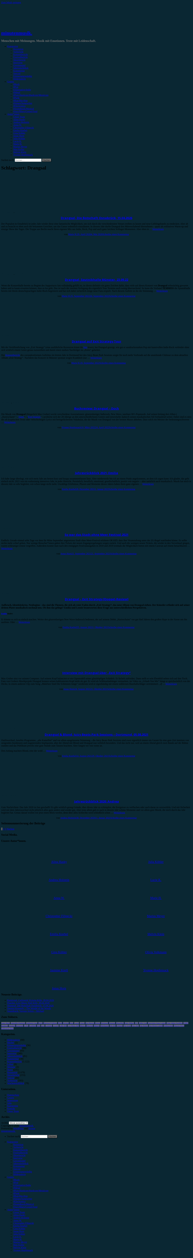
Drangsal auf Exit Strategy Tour (96, 341)
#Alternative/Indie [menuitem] (22, 1185)
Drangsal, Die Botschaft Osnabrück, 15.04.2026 (96, 218)
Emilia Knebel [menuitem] (20, 1226)
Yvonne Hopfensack (23, 154)
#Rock (16, 84)
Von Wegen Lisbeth (156, 1026)
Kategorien (12, 46)
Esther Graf (143, 1023)
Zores (21, 417)
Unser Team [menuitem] (19, 1212)
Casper (76, 1023)
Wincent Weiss (179, 1026)
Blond (60, 1023)
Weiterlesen (158, 229)
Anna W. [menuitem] (17, 1220)
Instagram (19, 1026)
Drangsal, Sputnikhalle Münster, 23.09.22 (96, 280)
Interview (17, 62)
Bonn (71, 1023)
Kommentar (19, 70)
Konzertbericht (20, 54)
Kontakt (11, 1108)
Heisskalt (12, 1026)
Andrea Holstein (21, 122)
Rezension (18, 49)
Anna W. (17, 125)
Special (16, 73)
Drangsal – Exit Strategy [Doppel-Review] (96, 599)
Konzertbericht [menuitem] (20, 1150)
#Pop (15, 87)
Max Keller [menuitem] (18, 1245)
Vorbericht (18, 51)
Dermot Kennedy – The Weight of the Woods (29, 1008)
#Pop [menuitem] (15, 1182)
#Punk (16, 98)
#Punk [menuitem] (16, 1193)
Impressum (12, 1100)
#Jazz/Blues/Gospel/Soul (25, 111)
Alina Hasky (19, 119)
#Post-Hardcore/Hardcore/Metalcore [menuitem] (31, 1190)
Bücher (10, 1042)
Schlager (119, 1026)
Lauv (43, 1026)
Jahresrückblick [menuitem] (20, 1163)
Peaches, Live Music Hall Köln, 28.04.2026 (28, 1003)
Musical (83, 1026)
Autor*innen (13, 114)
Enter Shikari (129, 1023)
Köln (38, 1026)
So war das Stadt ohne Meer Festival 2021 (96, 535)
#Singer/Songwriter (22, 103)
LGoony (56, 1026)
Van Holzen (144, 1026)
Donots (97, 1023)
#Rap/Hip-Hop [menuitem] (20, 1196)
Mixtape (11, 1067)
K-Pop (26, 1026)
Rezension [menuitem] (18, 1144)
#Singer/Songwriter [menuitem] (22, 1198)
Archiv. (4, 1123)
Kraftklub (32, 1026)
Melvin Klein (19, 152)
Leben (10, 1064)
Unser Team (19, 117)
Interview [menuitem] (17, 1158)
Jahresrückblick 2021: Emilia (96, 473)
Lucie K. (17, 141)
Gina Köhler (19, 133)
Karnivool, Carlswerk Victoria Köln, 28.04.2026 (30, 1000)
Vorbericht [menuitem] (18, 1147)
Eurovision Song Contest (157, 1023)
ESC (136, 1023)
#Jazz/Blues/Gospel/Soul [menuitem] (25, 1207)
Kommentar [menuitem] (19, 1166)
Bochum (66, 1023)
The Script (127, 1026)
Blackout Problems (50, 1023)
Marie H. (17, 144)
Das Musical (89, 1023)
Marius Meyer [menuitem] (20, 1242)
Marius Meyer (20, 146)
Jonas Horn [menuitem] (18, 1231)
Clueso (82, 1023)
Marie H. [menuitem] (17, 1239)
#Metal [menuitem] (16, 1188)
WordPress (18, 1128)
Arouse (31, 1128)
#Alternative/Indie (22, 89)
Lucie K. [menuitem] (17, 1236)
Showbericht (19, 60)
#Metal (16, 92)
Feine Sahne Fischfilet (174, 1023)
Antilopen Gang (32, 1023)
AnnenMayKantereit (18, 1023)
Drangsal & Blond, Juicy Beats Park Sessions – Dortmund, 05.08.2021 (96, 734)
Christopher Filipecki (23, 127)
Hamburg (4, 1026)
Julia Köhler (19, 138)
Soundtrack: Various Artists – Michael (25, 1011)
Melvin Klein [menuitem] (19, 1247)
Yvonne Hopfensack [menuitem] (23, 1250)
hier (85, 347)
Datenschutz (13, 1095)
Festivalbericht (20, 57)
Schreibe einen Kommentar (116, 234)
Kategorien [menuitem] (12, 1142)
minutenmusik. (16, 33)
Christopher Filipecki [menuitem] (23, 1223)
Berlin (40, 1023)
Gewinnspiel (19, 65)
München (89, 1026)
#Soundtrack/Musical (23, 108)
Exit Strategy (34, 417)
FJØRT (185, 1023)
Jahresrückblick (20, 68)
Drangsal (112, 1023)
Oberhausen (104, 1026)
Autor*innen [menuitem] (13, 1209)
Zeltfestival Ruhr (7, 1028)
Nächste (10, 829)
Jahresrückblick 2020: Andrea (96, 801)
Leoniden (48, 1026)
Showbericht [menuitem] (19, 1155)
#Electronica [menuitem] (19, 1201)
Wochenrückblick (15, 1083)
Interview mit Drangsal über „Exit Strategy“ (96, 673)
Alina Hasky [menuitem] (19, 1215)
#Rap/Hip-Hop (20, 100)
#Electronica (19, 106)
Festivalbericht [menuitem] (20, 1152)
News (10, 1069)
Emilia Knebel (20, 130)
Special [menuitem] (16, 1169)
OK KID (113, 1026)
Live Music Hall (73, 1026)
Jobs (9, 1103)
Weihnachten (168, 1026)
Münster (97, 1026)
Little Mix (63, 1026)
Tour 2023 (135, 1026)
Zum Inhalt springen (11, 2)
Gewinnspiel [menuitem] (19, 1160)
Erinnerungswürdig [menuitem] (22, 1171)
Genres (10, 81)
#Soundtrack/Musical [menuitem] (23, 1204)
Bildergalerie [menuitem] (19, 1174)
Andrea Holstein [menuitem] (21, 1217)
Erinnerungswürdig (22, 76)
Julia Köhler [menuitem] (19, 1234)
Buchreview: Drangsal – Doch (96, 408)
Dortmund (104, 1023)
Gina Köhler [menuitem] (19, 1228)
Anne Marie (5, 1023)
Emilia (4, 613)
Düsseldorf (120, 1023)
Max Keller (18, 149)
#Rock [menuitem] (16, 1179)
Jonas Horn (18, 136)
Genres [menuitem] (10, 1177)
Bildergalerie (19, 79)
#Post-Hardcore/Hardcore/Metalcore (31, 95)
